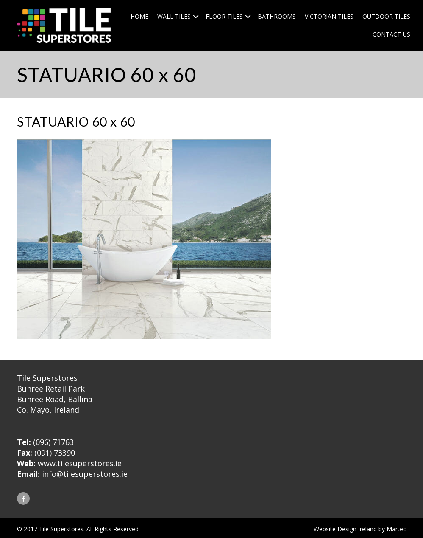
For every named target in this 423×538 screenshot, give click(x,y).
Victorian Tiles (329, 16)
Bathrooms (277, 16)
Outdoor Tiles (386, 16)
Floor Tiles (224, 16)
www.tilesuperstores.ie (80, 463)
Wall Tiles (174, 16)
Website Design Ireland (345, 529)
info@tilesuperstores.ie (85, 474)
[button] (23, 498)
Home (139, 16)
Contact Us (391, 34)
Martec (396, 529)
